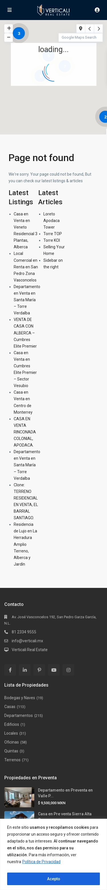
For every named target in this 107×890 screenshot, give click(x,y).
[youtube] (54, 670)
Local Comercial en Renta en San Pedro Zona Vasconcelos (26, 266)
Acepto (53, 879)
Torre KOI (51, 240)
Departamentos (18, 715)
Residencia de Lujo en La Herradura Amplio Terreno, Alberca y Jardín (25, 544)
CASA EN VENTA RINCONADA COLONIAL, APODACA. (25, 432)
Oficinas (11, 742)
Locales (11, 733)
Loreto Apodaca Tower (51, 220)
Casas (9, 706)
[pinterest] (39, 670)
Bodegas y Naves (19, 697)
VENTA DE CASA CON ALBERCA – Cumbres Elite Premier (25, 332)
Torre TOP (52, 233)
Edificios (11, 724)
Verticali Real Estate (30, 649)
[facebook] (10, 670)
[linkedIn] (25, 670)
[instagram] (68, 670)
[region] (53, 854)
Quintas (11, 751)
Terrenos (12, 760)
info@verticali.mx (27, 641)
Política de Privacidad (41, 861)
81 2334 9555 (24, 632)
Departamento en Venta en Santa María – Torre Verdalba (27, 299)
